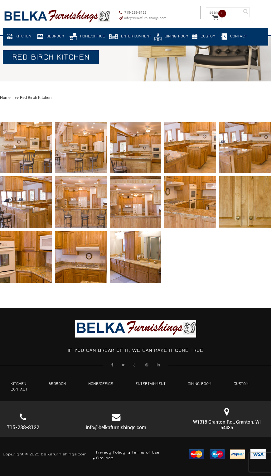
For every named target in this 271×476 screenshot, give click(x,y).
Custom (241, 384)
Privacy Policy (110, 452)
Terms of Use (146, 452)
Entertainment (150, 384)
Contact (19, 389)
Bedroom (57, 384)
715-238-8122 (132, 12)
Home (5, 97)
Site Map (105, 458)
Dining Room (199, 384)
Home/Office (100, 384)
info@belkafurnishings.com (143, 18)
